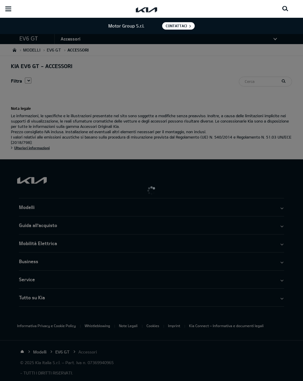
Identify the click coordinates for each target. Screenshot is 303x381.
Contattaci (176, 26)
